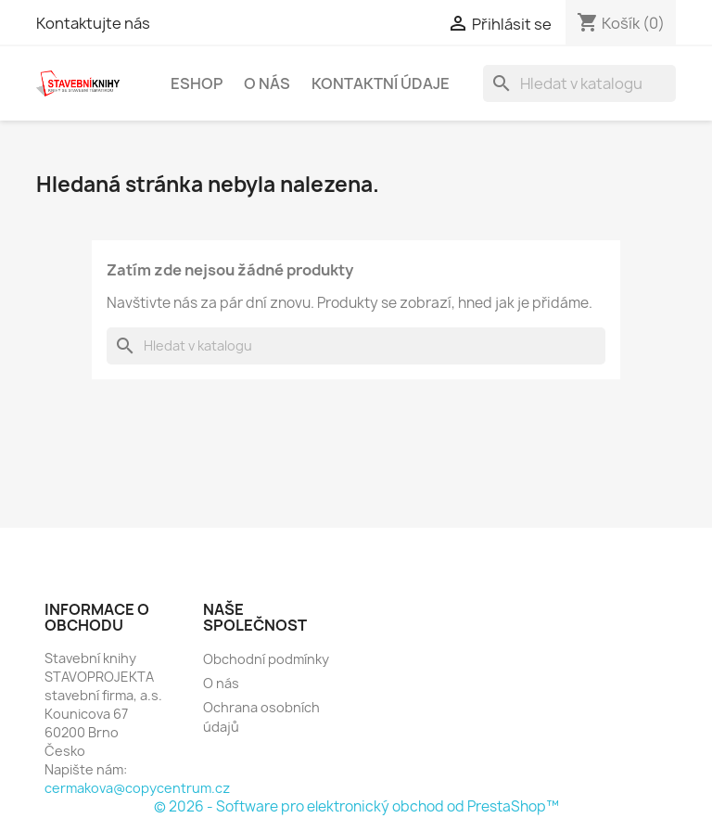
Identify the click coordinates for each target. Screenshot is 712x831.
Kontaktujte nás (93, 23)
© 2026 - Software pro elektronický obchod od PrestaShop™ (356, 806)
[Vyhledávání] (579, 83)
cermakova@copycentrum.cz (137, 788)
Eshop (196, 83)
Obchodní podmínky (266, 659)
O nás (267, 83)
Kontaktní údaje (381, 83)
